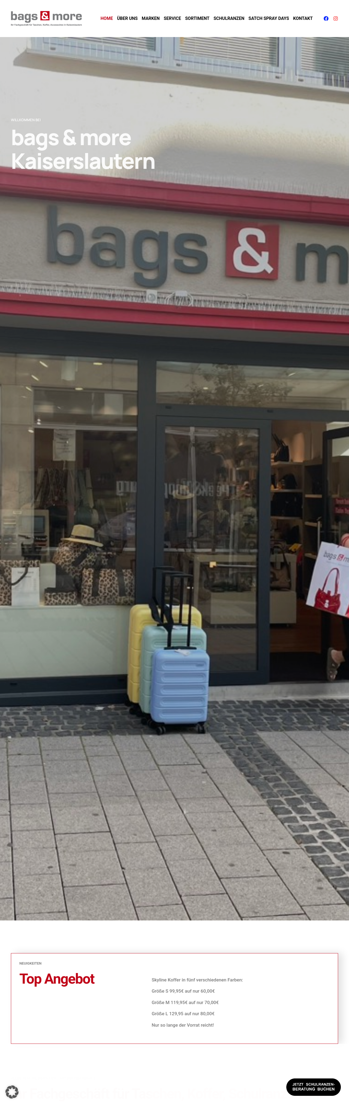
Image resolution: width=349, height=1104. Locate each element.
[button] (12, 1092)
